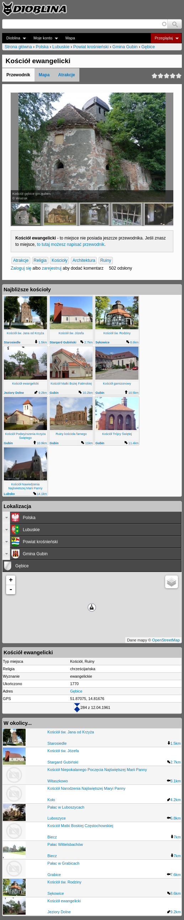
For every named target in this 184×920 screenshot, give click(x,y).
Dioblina (14, 38)
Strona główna (18, 46)
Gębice (148, 46)
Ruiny (105, 260)
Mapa (70, 38)
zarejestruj (51, 268)
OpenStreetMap (166, 640)
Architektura (84, 260)
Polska (42, 46)
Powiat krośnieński (91, 46)
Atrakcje (66, 74)
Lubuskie (60, 46)
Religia (40, 260)
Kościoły (60, 260)
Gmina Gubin (125, 46)
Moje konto (43, 38)
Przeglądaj (165, 38)
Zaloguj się (21, 268)
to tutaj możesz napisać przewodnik (70, 244)
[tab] (92, 518)
